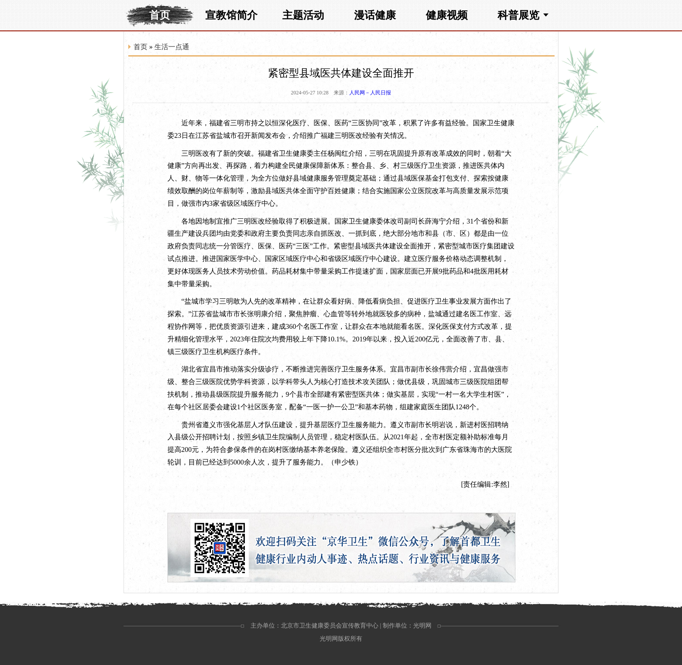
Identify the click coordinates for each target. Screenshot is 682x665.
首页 (159, 15)
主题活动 (303, 15)
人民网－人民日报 (370, 93)
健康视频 (447, 15)
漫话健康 (375, 15)
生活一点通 (171, 46)
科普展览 (518, 15)
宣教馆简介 (231, 15)
